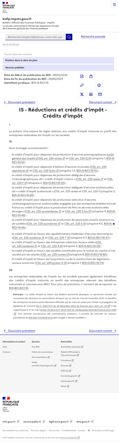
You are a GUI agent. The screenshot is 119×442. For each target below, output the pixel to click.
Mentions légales (39, 430)
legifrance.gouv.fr (59, 421)
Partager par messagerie (100, 94)
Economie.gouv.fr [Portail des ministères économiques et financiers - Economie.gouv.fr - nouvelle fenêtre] (69, 375)
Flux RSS (35, 346)
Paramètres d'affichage (102, 430)
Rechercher (69, 37)
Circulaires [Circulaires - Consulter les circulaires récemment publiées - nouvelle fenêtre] (66, 360)
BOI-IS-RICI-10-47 (98, 238)
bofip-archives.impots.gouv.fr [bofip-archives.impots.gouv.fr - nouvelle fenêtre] (42, 364)
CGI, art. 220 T (57, 238)
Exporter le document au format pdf (82, 76)
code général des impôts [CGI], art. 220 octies (63, 156)
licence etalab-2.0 (68, 437)
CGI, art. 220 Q (78, 158)
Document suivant (101, 102)
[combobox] (35, 37)
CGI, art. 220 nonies (53, 254)
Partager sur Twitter (82, 94)
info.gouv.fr (9, 421)
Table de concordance (42, 352)
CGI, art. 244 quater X (49, 263)
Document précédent (21, 102)
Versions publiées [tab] (14, 67)
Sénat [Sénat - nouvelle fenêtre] (63, 386)
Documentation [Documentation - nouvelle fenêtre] (39, 357)
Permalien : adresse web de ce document (82, 85)
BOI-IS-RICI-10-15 (86, 171)
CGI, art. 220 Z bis (76, 211)
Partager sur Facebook (99, 85)
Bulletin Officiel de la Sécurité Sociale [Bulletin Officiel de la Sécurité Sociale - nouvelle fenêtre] (70, 354)
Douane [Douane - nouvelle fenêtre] (64, 365)
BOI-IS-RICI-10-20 (53, 183)
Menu (114, 4)
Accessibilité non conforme (16, 430)
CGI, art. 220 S (73, 224)
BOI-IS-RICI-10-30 (22, 195)
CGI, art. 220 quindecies (42, 224)
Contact (6, 352)
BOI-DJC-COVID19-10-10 (41, 317)
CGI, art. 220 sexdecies (27, 238)
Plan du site (54, 430)
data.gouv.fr (83, 421)
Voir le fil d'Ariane (11, 44)
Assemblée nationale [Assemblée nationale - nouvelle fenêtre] (70, 346)
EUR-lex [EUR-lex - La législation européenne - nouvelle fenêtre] (64, 370)
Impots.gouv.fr (67, 381)
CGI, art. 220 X (50, 246)
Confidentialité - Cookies (74, 430)
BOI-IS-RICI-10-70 (92, 263)
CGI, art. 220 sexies (88, 179)
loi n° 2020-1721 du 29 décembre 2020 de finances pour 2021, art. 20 (72, 306)
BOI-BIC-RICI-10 (18, 288)
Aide (5, 346)
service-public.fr (32, 421)
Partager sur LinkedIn (91, 94)
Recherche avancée (93, 36)
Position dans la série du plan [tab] (21, 60)
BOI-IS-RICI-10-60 (95, 254)
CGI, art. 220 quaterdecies (41, 211)
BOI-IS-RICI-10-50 (89, 246)
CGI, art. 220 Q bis (44, 171)
